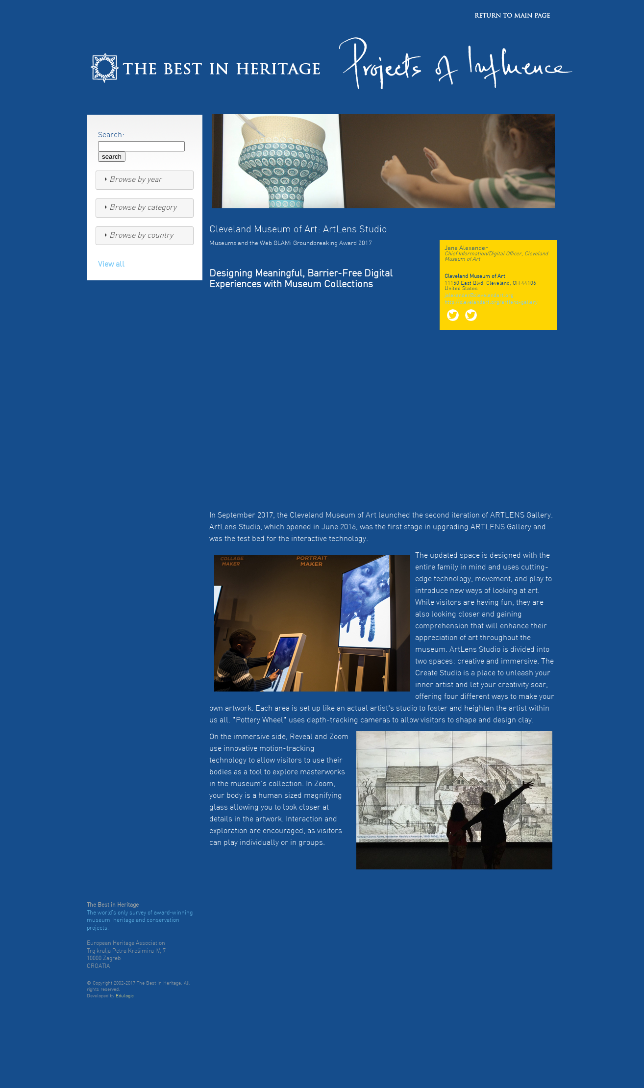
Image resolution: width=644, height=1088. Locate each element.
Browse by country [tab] (137, 235)
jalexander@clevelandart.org (479, 295)
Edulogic (125, 996)
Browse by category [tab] (138, 207)
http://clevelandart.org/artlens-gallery (491, 302)
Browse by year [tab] (131, 179)
